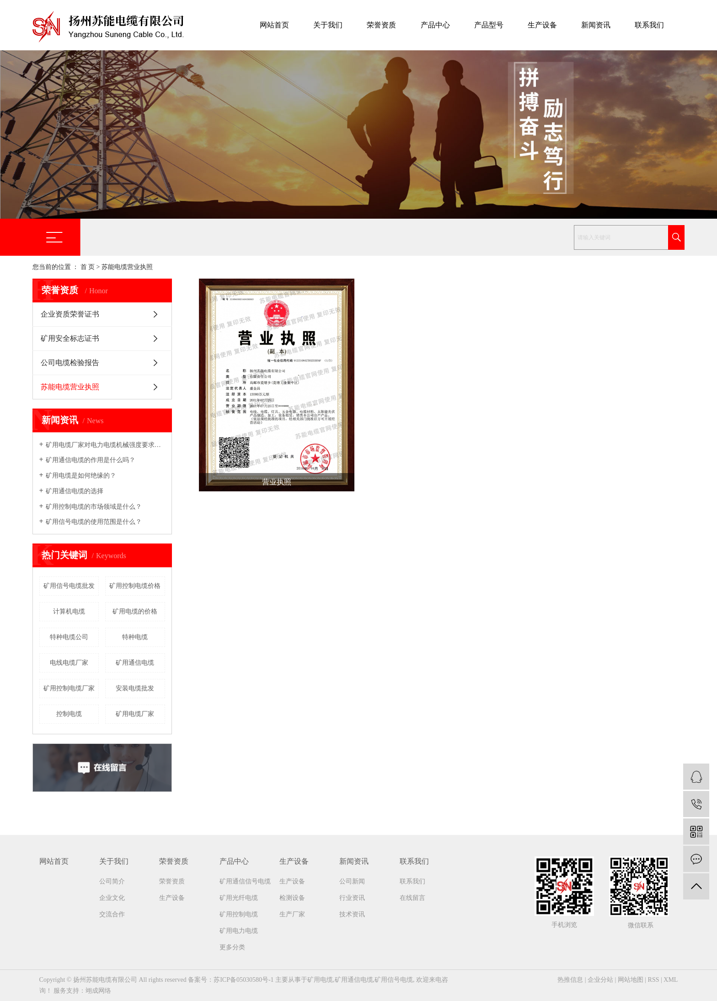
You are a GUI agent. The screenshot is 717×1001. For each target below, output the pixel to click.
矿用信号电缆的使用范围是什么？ (94, 521)
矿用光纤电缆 (238, 897)
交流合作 (112, 914)
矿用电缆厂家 (135, 713)
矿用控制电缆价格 (135, 585)
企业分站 (600, 979)
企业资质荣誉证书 (70, 314)
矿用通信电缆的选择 (74, 491)
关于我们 (327, 25)
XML (670, 979)
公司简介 (112, 881)
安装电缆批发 (135, 688)
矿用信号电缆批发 (69, 585)
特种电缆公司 (69, 637)
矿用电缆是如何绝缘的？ (81, 475)
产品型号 (488, 25)
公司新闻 (352, 881)
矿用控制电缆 (238, 914)
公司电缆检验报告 (70, 362)
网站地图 (630, 979)
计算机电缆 (69, 611)
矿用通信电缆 (135, 662)
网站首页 (274, 25)
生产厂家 (292, 914)
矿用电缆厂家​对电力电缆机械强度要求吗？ (105, 444)
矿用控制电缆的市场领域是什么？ (94, 506)
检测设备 (292, 897)
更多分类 (232, 947)
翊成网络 (98, 990)
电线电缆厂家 (69, 662)
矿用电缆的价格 (134, 611)
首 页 (87, 267)
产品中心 (435, 25)
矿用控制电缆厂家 (69, 688)
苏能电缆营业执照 (70, 387)
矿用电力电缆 (238, 930)
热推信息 (570, 979)
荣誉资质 (381, 25)
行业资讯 (352, 897)
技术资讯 (352, 914)
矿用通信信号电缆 (245, 881)
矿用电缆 (320, 979)
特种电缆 (135, 637)
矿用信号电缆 (394, 979)
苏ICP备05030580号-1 (243, 979)
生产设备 (542, 25)
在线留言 (412, 897)
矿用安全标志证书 (70, 338)
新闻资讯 (595, 25)
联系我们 (649, 25)
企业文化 (112, 897)
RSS (653, 979)
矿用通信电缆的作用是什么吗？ (90, 460)
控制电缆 (69, 713)
